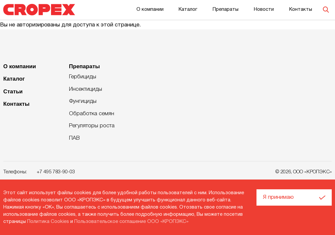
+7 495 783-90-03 (56, 172)
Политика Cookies (48, 221)
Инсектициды (85, 89)
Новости (264, 9)
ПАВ (74, 138)
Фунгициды (83, 101)
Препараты (225, 9)
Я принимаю (278, 197)
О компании (150, 9)
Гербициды (82, 76)
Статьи (13, 91)
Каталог (188, 9)
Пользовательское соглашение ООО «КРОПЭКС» (131, 221)
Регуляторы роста (92, 125)
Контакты (300, 9)
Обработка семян (91, 113)
